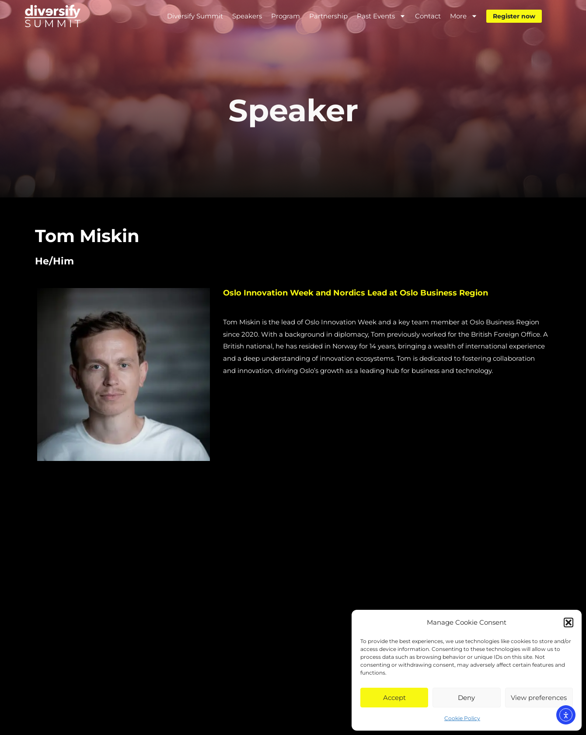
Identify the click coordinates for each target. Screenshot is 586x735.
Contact (428, 16)
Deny (466, 697)
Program (285, 16)
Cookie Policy (462, 718)
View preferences (539, 697)
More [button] (464, 16)
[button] (568, 622)
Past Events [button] (381, 16)
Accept (394, 697)
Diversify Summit (195, 16)
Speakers (247, 16)
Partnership (328, 16)
